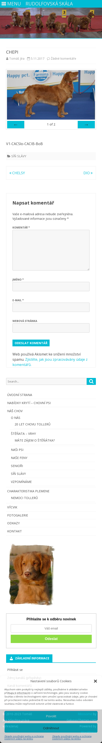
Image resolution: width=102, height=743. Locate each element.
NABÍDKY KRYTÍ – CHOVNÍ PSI (29, 403)
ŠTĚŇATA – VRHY (23, 434)
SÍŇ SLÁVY (18, 156)
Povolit (51, 716)
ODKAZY (13, 523)
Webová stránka (24, 321)
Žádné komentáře (63, 58)
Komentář (21, 227)
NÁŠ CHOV (14, 411)
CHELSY (17, 173)
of (51, 124)
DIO (88, 173)
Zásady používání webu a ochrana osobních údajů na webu (24, 737)
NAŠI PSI (17, 450)
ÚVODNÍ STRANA (19, 395)
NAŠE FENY (19, 458)
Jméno (18, 279)
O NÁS (15, 418)
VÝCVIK (12, 507)
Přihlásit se (15, 670)
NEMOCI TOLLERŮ (24, 498)
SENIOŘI (17, 466)
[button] (95, 681)
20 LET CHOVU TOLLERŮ (32, 424)
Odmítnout (51, 728)
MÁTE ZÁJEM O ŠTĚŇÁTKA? (35, 440)
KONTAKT (14, 531)
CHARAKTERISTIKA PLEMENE (28, 491)
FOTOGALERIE (17, 515)
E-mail (18, 300)
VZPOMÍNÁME (21, 482)
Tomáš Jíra (16, 58)
